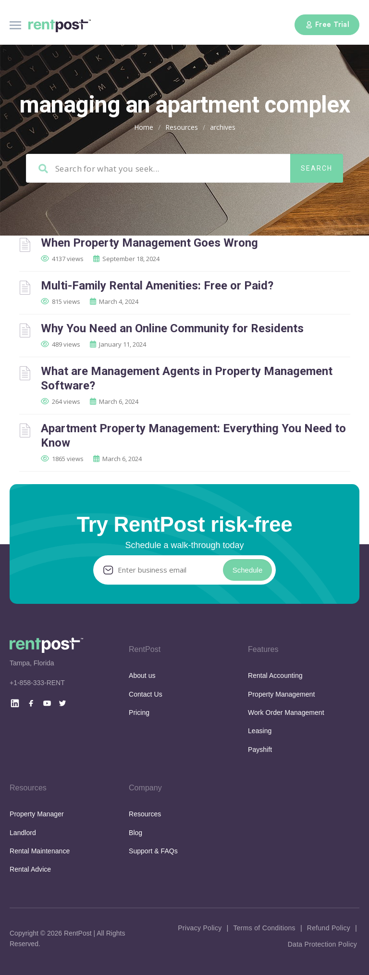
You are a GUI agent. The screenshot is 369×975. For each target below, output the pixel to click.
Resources (181, 127)
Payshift (260, 749)
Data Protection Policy (322, 944)
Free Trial (327, 25)
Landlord (23, 833)
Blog (135, 833)
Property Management (281, 694)
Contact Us (145, 694)
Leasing (259, 731)
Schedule (248, 570)
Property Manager (37, 814)
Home (143, 127)
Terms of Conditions (264, 928)
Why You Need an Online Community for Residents (172, 328)
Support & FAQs (153, 851)
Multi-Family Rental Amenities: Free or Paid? (157, 285)
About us (142, 675)
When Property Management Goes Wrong (149, 243)
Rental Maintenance (40, 851)
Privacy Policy (199, 928)
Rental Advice (30, 869)
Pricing (139, 712)
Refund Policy (328, 928)
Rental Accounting (275, 675)
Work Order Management (286, 712)
